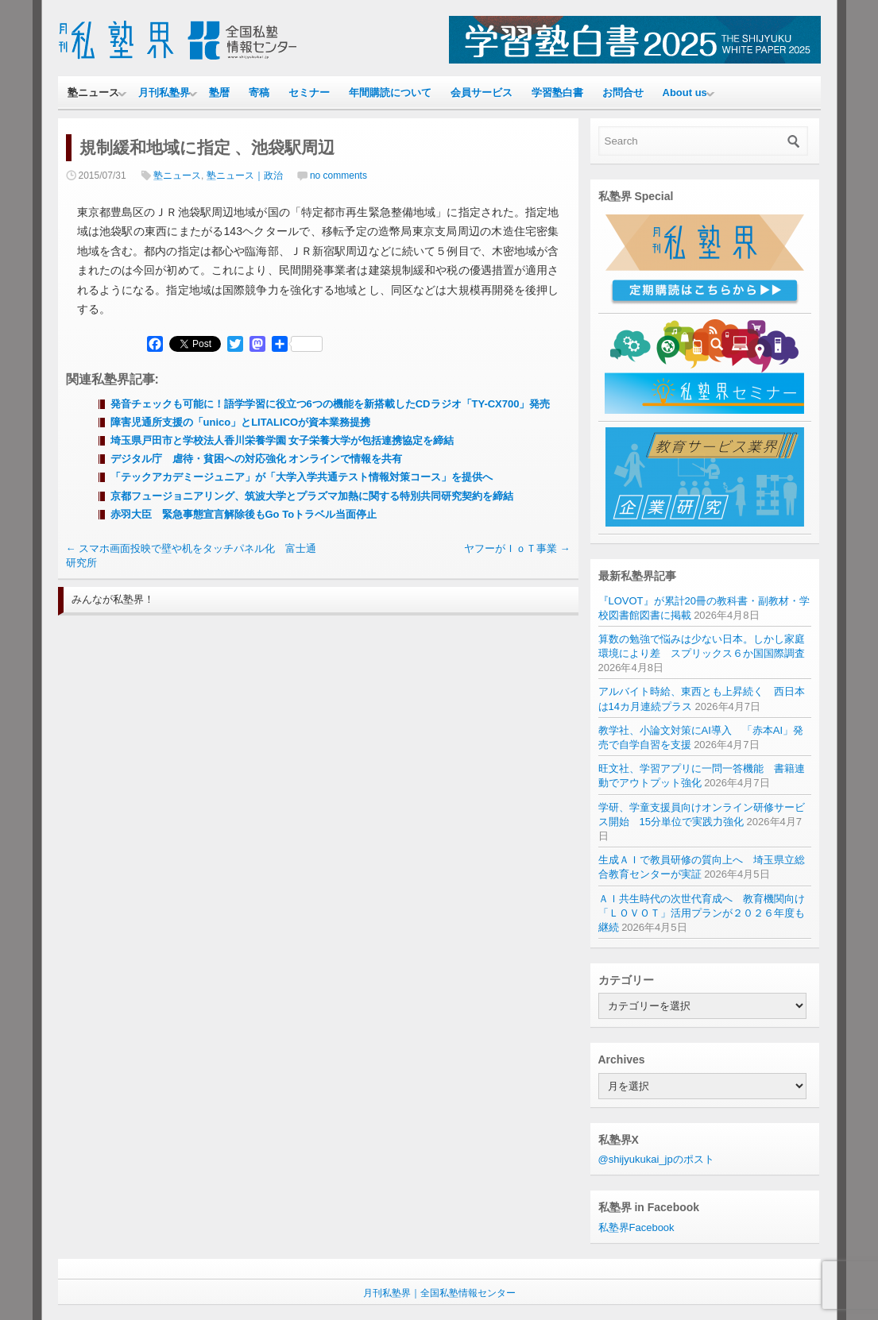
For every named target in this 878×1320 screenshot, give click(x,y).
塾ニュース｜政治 (245, 175)
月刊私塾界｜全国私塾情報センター (439, 1293)
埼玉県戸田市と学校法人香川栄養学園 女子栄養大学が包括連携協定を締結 (282, 440)
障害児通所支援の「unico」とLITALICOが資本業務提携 (240, 422)
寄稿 (259, 92)
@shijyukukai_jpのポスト (656, 1159)
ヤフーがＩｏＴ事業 (517, 548)
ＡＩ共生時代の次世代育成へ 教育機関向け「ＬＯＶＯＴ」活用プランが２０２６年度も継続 (701, 913)
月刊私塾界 (164, 92)
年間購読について (390, 92)
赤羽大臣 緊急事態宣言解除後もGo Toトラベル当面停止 (243, 514)
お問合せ (623, 92)
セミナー (309, 92)
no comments (338, 175)
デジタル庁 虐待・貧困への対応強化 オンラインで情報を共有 (256, 459)
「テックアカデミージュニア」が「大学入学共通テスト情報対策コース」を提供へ (301, 477)
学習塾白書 (557, 92)
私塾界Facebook (636, 1227)
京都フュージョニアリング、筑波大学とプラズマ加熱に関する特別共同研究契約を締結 (311, 496)
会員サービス (481, 92)
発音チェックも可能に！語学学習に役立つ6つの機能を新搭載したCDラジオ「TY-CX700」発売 (330, 404)
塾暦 (219, 92)
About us (685, 92)
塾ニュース (93, 92)
